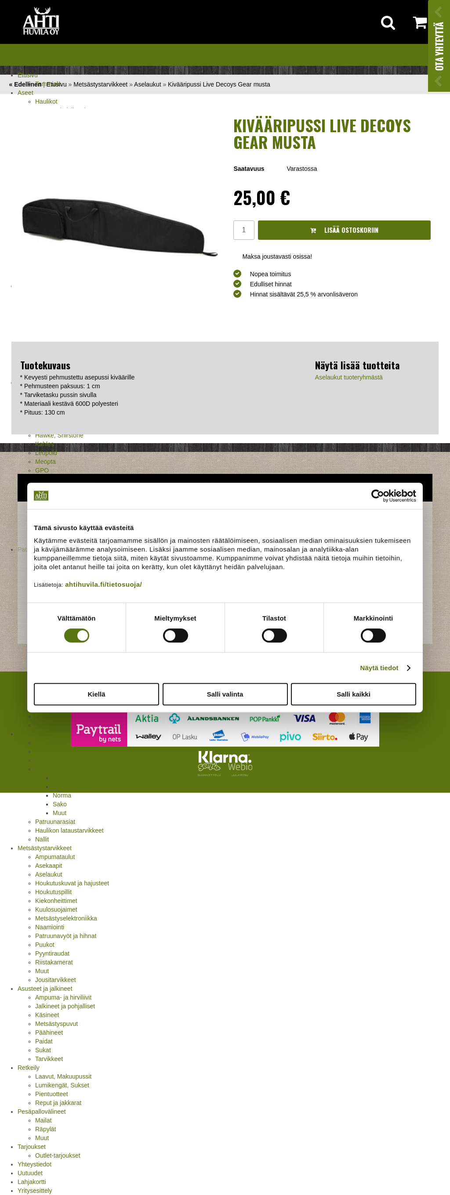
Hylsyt (43, 751)
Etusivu (28, 75)
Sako (60, 804)
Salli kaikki (353, 694)
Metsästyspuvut (56, 1023)
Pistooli (45, 725)
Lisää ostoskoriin (344, 230)
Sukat (43, 1050)
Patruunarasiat (55, 821)
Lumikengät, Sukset (62, 1085)
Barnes (62, 777)
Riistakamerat (54, 962)
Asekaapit (48, 865)
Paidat (44, 1041)
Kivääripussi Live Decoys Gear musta (219, 84)
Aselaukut (48, 874)
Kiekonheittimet (56, 900)
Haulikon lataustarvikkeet (69, 830)
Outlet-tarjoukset (57, 1155)
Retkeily (29, 1067)
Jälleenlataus (36, 733)
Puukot (44, 944)
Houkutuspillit (53, 891)
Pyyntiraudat (52, 953)
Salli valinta (225, 694)
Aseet (25, 92)
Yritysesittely (35, 1190)
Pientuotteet (51, 1094)
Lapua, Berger (72, 786)
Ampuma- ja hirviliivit (63, 997)
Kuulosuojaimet (56, 909)
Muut (59, 812)
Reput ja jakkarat (58, 1102)
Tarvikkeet (49, 1058)
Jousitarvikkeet (55, 979)
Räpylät (45, 1129)
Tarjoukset (32, 1146)
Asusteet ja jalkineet (45, 988)
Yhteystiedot (34, 1164)
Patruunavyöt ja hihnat (65, 935)
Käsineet (47, 1014)
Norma (62, 795)
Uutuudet (30, 1173)
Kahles (44, 444)
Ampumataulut (55, 856)
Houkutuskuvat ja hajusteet (72, 883)
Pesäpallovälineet (42, 1111)
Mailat (43, 1120)
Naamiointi (49, 927)
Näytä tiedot (379, 668)
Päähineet (49, 1032)
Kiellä (96, 694)
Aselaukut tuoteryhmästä (349, 377)
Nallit (42, 839)
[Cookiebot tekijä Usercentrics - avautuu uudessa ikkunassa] (377, 495)
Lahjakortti (32, 1181)
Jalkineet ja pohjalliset (65, 1006)
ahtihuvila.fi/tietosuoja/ (103, 584)
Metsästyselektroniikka (66, 918)
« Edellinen (25, 84)
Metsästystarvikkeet (45, 848)
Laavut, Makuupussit (63, 1076)
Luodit (43, 769)
